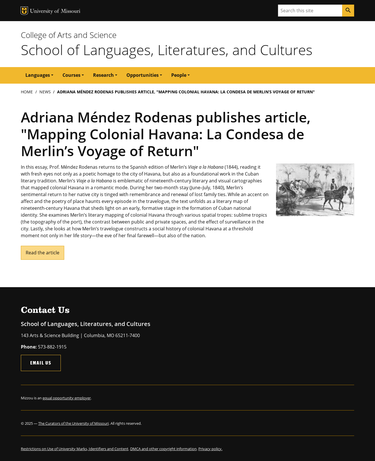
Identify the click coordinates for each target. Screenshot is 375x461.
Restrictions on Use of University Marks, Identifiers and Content (74, 448)
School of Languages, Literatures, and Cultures (166, 49)
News (45, 91)
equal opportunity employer (67, 397)
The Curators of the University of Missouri (73, 423)
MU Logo (24, 11)
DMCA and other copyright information (163, 448)
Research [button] (103, 75)
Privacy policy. (210, 448)
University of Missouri (55, 12)
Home (27, 91)
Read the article (42, 252)
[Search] (348, 11)
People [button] (178, 75)
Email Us (40, 362)
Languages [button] (37, 75)
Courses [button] (71, 75)
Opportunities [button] (142, 75)
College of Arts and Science (68, 34)
